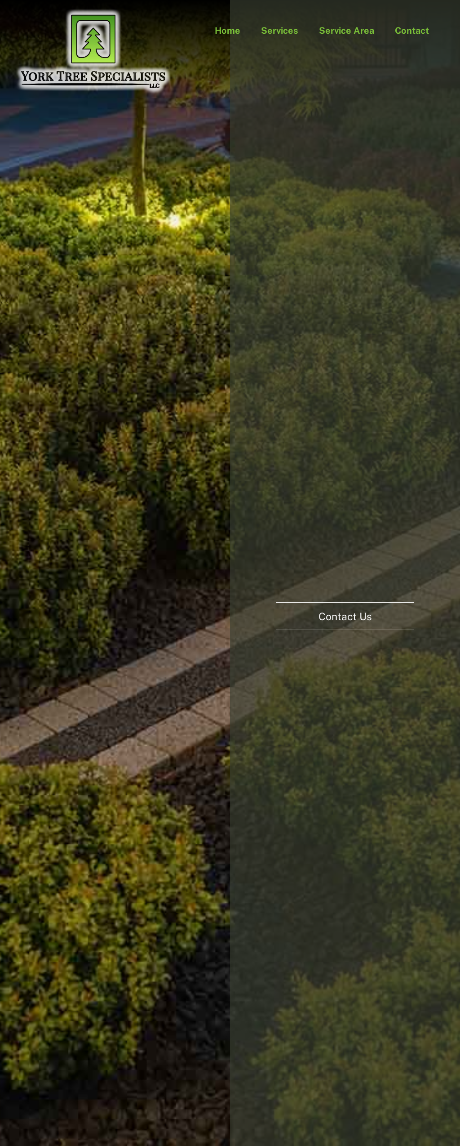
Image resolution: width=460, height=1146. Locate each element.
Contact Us (345, 616)
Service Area (346, 30)
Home (227, 30)
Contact (412, 30)
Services (279, 30)
